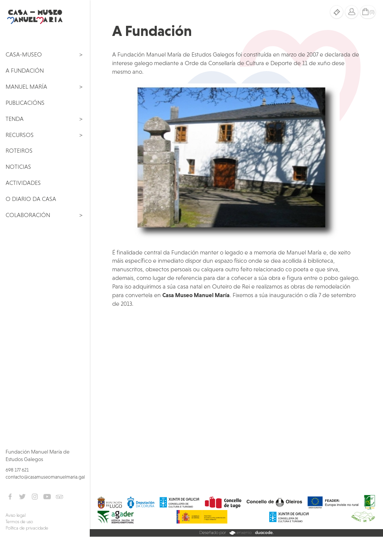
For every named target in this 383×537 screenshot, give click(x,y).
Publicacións (25, 102)
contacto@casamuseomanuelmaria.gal (45, 477)
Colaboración (28, 214)
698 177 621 (17, 470)
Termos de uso (19, 521)
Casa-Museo (24, 54)
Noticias (18, 166)
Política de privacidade (27, 528)
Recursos (20, 134)
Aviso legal (15, 515)
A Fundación (25, 70)
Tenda (15, 118)
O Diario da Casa (31, 198)
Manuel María (26, 86)
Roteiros (19, 150)
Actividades (23, 182)
